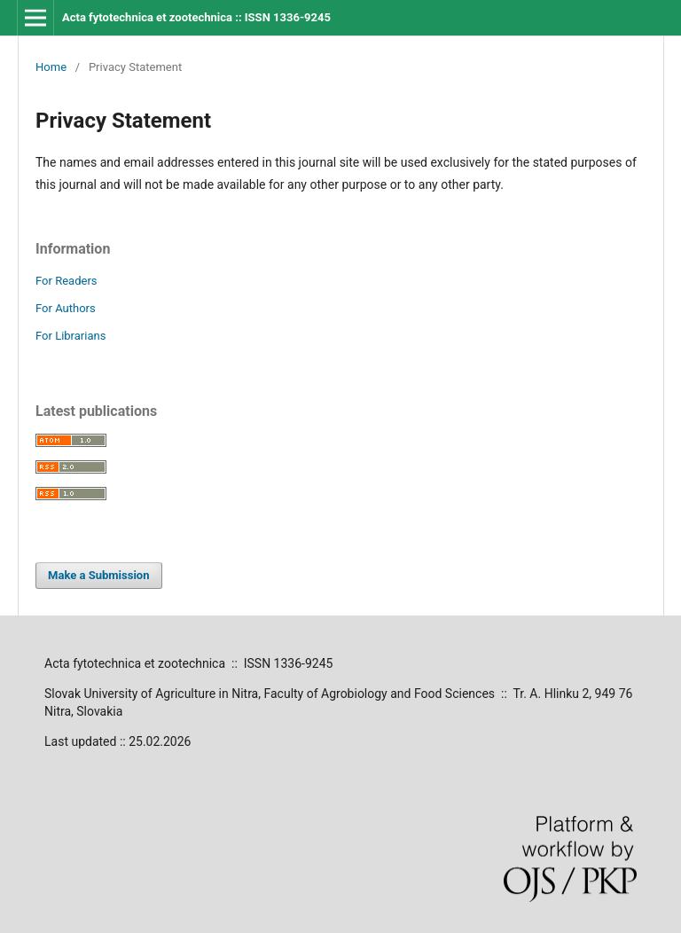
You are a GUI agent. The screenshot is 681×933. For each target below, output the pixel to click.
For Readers (66, 280)
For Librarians (70, 335)
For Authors (65, 308)
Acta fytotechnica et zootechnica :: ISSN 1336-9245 (196, 17)
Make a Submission (98, 575)
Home (51, 67)
